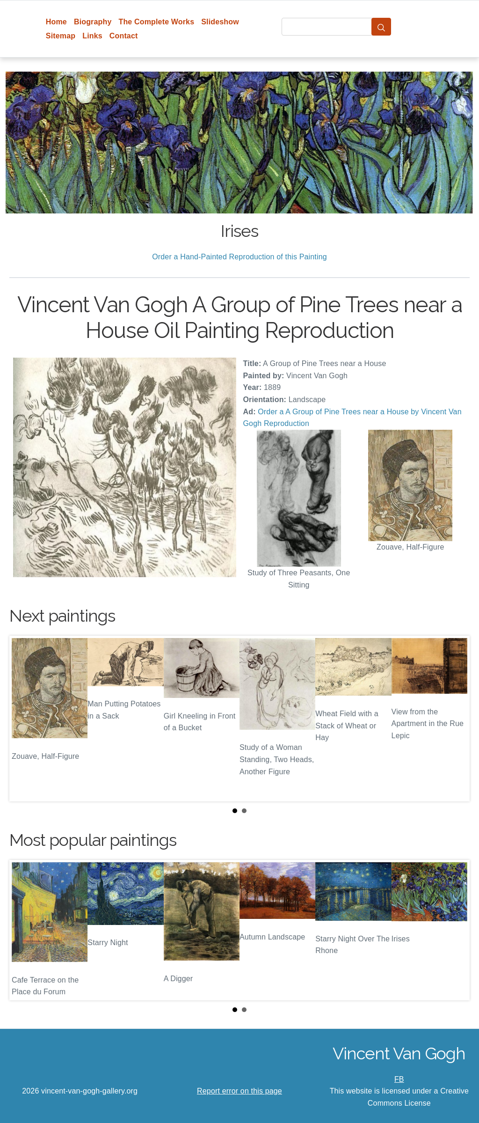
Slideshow (220, 22)
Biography (93, 22)
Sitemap (60, 36)
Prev (23, 718)
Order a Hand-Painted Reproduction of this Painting (239, 257)
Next (455, 718)
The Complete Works (156, 22)
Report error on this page (239, 1091)
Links (92, 36)
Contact (123, 36)
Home (56, 22)
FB (399, 1079)
